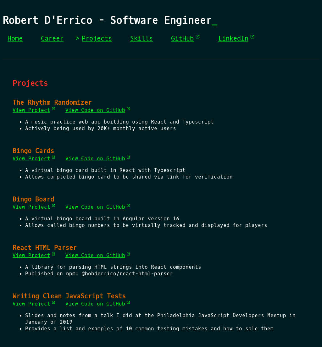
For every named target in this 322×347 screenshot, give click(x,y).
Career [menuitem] (52, 38)
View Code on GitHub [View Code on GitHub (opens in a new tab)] (97, 110)
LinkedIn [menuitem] (236, 38)
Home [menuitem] (15, 38)
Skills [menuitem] (141, 38)
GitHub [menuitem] (185, 38)
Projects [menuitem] (97, 38)
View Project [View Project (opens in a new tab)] (34, 110)
